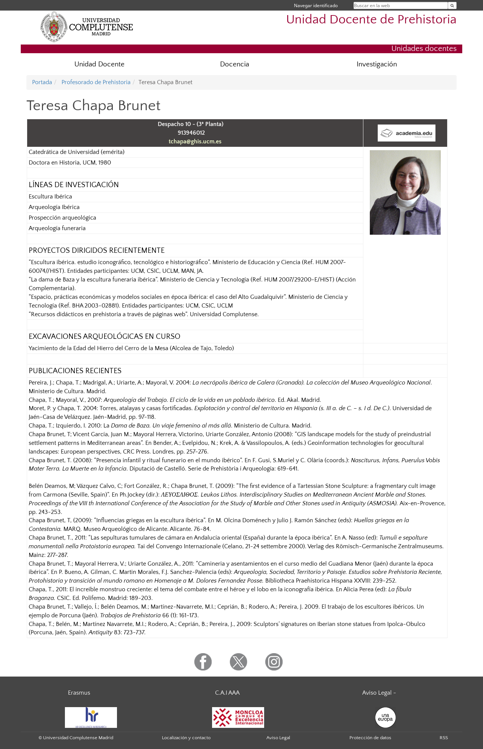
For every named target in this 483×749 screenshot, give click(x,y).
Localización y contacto (186, 737)
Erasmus (79, 692)
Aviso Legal (278, 737)
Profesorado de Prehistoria (95, 82)
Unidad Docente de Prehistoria (371, 20)
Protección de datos (370, 737)
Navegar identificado (316, 5)
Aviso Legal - (379, 692)
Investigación (377, 64)
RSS (444, 737)
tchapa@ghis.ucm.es (195, 141)
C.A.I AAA (227, 692)
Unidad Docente (99, 64)
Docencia (234, 64)
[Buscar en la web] (452, 5)
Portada (42, 82)
